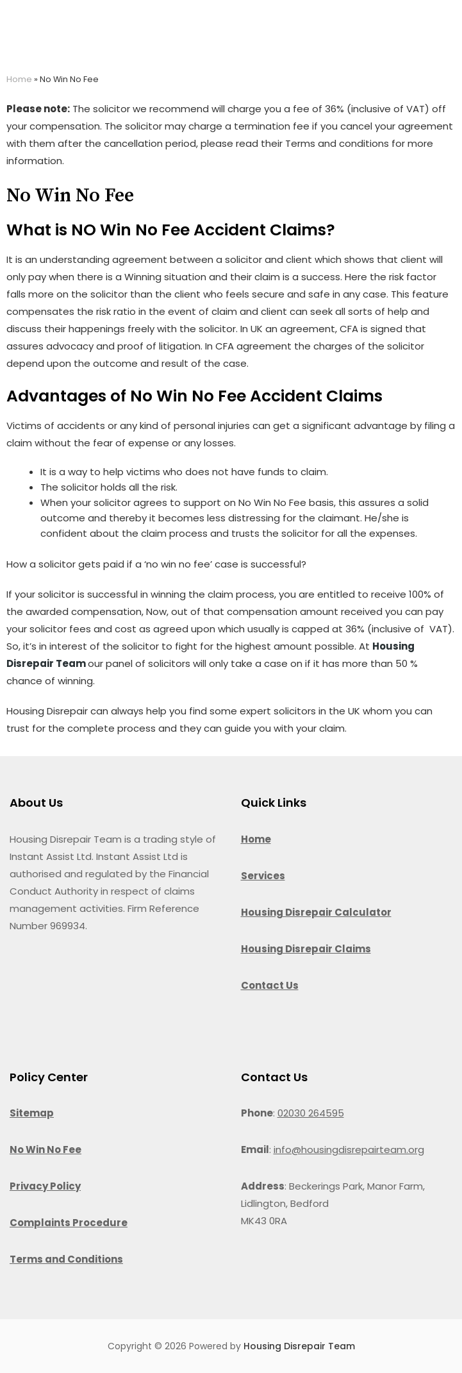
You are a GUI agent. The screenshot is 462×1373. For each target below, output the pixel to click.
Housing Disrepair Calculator (316, 912)
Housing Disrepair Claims (306, 949)
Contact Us (270, 985)
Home (19, 79)
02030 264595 (310, 1113)
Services (263, 875)
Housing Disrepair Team (299, 1346)
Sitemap (32, 1113)
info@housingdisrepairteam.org (349, 1149)
